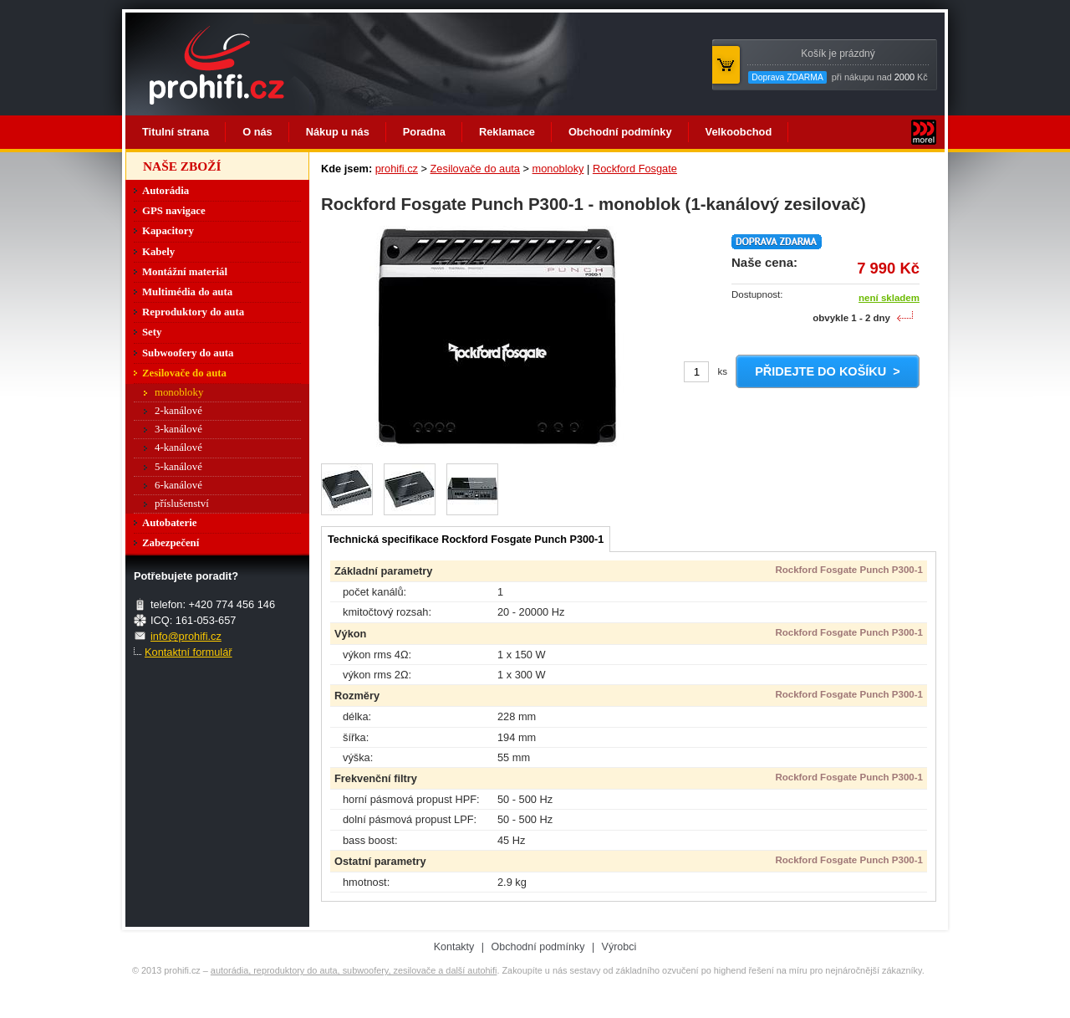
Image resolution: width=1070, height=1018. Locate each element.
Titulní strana (175, 131)
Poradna (424, 131)
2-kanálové (178, 411)
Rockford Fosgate (635, 168)
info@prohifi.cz (186, 636)
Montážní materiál (184, 272)
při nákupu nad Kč (837, 66)
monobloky (558, 168)
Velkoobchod (739, 131)
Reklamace (507, 131)
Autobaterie (169, 523)
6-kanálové (178, 485)
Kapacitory (168, 231)
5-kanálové (178, 467)
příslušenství (182, 503)
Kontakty (454, 947)
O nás (257, 131)
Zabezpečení (170, 543)
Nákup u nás (337, 131)
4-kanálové (178, 447)
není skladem (889, 298)
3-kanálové (178, 429)
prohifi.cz (396, 168)
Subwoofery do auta (188, 353)
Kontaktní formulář (188, 652)
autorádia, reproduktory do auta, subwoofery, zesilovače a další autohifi (354, 970)
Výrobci (619, 947)
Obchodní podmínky (620, 131)
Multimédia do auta (187, 292)
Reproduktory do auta (193, 312)
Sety (151, 332)
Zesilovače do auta (475, 168)
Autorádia (165, 191)
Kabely (158, 252)
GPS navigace (174, 211)
